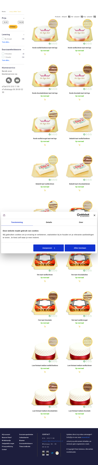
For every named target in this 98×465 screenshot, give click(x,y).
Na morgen (8, 39)
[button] (13, 18)
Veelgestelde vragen (8, 443)
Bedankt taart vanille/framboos (79, 138)
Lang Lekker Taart (15, 11)
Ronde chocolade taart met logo (79, 93)
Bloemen (22, 440)
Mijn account (6, 434)
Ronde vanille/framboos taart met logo (44, 48)
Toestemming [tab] (17, 222)
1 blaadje (8, 57)
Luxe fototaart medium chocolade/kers (44, 411)
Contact (4, 449)
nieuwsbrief (85, 437)
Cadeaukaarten (24, 437)
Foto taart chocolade (45, 320)
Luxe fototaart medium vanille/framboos (45, 365)
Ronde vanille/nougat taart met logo (45, 138)
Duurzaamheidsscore (25, 443)
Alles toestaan (80, 248)
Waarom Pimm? (7, 437)
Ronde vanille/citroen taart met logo (79, 48)
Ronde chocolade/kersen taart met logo (45, 93)
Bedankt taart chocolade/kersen (79, 184)
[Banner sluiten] (94, 215)
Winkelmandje (6, 440)
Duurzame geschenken (26, 434)
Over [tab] (81, 222)
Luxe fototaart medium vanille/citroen (79, 365)
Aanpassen (48, 248)
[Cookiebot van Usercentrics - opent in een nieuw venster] (78, 215)
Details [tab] (49, 222)
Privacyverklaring (7, 446)
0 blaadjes (8, 54)
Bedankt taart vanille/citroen (45, 184)
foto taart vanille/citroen (45, 275)
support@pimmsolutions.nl (52, 441)
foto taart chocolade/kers (79, 275)
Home (4, 11)
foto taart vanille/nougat (79, 320)
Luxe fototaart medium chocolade (79, 411)
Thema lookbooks (24, 446)
